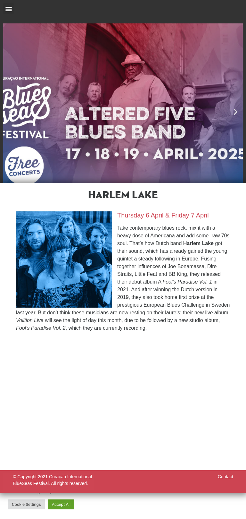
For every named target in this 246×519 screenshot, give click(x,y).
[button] (8, 8)
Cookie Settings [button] (26, 504)
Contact (225, 476)
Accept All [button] (61, 504)
